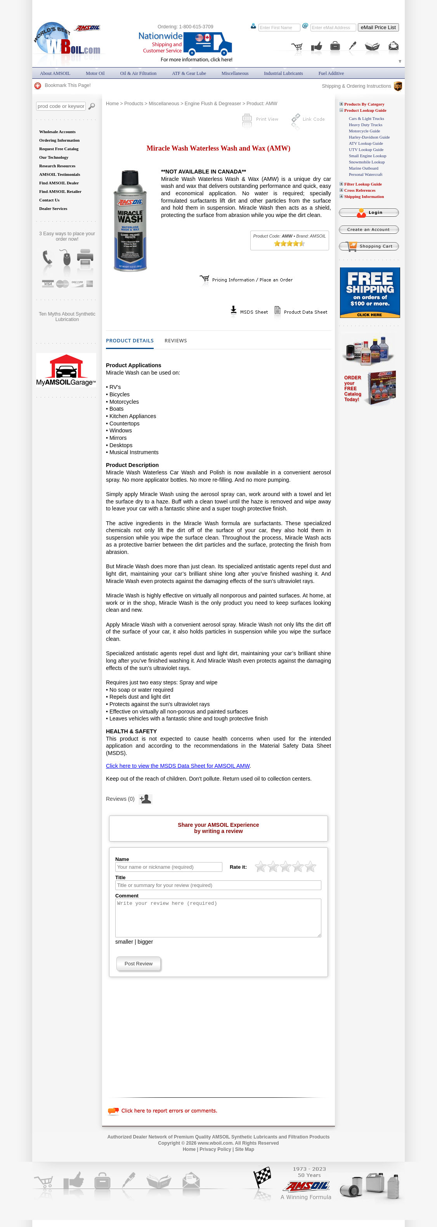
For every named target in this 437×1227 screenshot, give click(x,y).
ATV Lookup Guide (366, 143)
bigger (145, 949)
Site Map (244, 1156)
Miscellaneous (164, 103)
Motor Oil (95, 73)
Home (112, 103)
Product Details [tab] (130, 341)
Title (120, 877)
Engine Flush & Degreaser (213, 103)
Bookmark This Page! (61, 85)
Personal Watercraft (366, 174)
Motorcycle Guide (364, 130)
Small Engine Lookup (368, 155)
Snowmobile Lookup (367, 162)
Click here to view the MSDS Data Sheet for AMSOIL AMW (178, 766)
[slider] (289, 243)
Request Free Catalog (58, 148)
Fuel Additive (331, 73)
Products (133, 103)
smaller (124, 949)
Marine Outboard (363, 168)
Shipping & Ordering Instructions (362, 86)
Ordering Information (59, 140)
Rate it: (238, 867)
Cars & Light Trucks (366, 118)
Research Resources (57, 165)
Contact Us (49, 200)
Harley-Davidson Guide (369, 137)
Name (122, 859)
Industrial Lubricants (283, 73)
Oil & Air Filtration (138, 73)
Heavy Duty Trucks (365, 124)
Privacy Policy (215, 1156)
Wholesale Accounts (57, 131)
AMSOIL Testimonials (59, 174)
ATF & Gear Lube (189, 73)
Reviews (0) (129, 798)
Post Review (139, 971)
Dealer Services (53, 208)
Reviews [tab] (176, 341)
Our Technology (53, 157)
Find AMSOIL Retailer (60, 191)
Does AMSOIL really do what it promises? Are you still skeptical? (67, 319)
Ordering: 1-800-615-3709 (185, 27)
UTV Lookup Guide (366, 149)
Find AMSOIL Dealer (59, 182)
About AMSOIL (55, 73)
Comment (127, 896)
